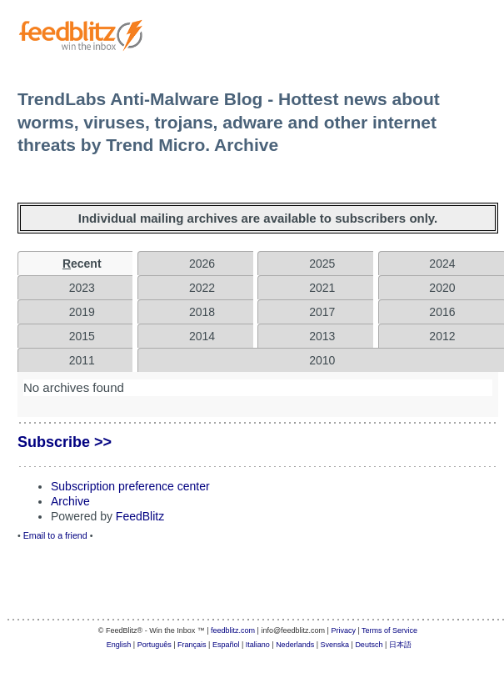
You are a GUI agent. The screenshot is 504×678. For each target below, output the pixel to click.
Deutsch (368, 644)
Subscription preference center (130, 486)
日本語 (400, 644)
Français (192, 644)
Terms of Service (389, 630)
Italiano (258, 644)
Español (226, 644)
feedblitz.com (233, 630)
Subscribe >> (64, 442)
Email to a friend (55, 535)
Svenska (335, 644)
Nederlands (295, 644)
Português (154, 644)
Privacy (343, 630)
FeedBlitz (140, 516)
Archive (70, 501)
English (119, 644)
